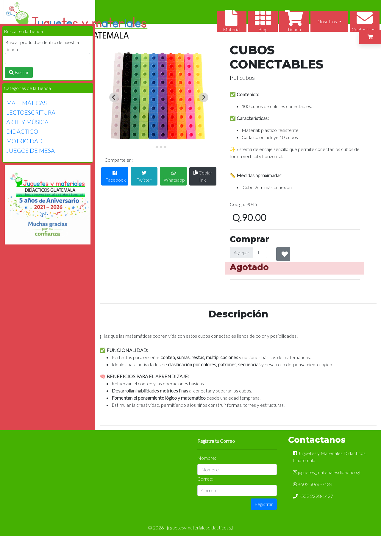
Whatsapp (174, 176)
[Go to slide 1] (152, 147)
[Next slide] (203, 97)
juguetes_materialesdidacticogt (327, 472)
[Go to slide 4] (165, 147)
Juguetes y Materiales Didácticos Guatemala (329, 456)
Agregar (241, 252)
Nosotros (327, 21)
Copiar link (202, 176)
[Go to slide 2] (156, 147)
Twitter (144, 176)
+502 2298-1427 (313, 496)
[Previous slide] (114, 97)
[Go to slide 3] (161, 147)
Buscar (19, 72)
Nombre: (206, 458)
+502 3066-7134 (312, 484)
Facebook (115, 176)
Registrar (263, 504)
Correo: (205, 479)
